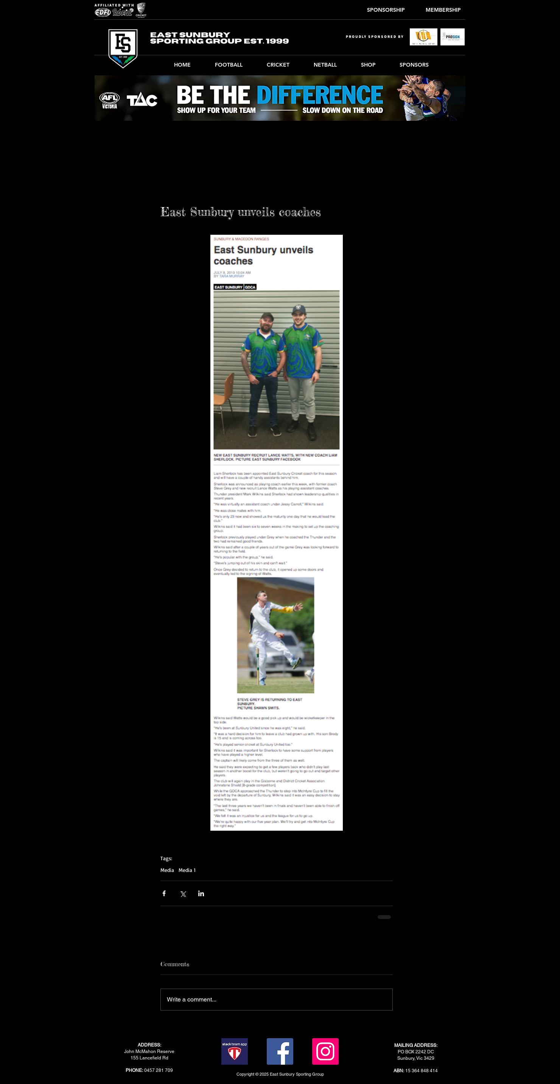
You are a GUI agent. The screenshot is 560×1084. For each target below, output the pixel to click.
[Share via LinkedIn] (201, 893)
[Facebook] (280, 1051)
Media (167, 870)
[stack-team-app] (234, 1051)
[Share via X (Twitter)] (182, 893)
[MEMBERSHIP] (443, 10)
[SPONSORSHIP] (386, 10)
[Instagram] (325, 1051)
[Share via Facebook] (164, 893)
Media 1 (187, 870)
